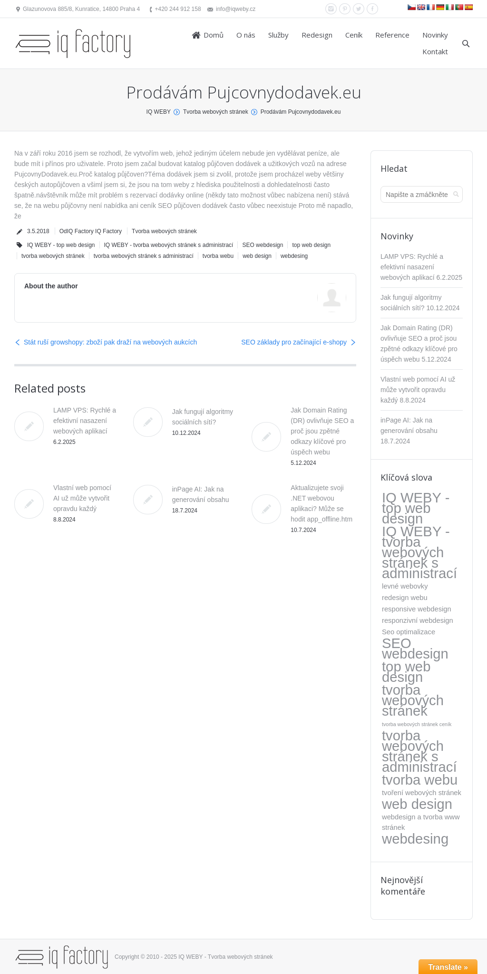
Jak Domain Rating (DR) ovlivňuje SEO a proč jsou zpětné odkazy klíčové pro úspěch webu (322, 431)
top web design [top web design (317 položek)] (406, 671)
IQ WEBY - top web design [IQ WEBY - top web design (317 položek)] (415, 508)
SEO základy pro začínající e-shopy (294, 342)
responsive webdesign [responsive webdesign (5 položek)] (416, 609)
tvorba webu (218, 256)
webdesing (294, 256)
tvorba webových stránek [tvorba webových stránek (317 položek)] (413, 700)
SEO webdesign (262, 245)
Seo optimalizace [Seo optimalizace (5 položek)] (408, 632)
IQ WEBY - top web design (61, 245)
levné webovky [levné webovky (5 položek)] (405, 586)
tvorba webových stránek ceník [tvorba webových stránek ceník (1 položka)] (416, 724)
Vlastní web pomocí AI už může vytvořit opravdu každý (82, 498)
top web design (311, 245)
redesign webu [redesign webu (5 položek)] (405, 597)
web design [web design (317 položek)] (417, 804)
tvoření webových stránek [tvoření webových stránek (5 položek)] (421, 793)
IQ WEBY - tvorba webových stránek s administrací (169, 245)
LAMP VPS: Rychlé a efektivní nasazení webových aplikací (84, 420)
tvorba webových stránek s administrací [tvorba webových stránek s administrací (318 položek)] (419, 751)
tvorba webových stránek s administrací (144, 256)
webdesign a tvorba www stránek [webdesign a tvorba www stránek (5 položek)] (421, 822)
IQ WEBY (158, 111)
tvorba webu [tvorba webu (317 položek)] (420, 780)
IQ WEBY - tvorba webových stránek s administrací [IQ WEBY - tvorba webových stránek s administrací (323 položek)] (419, 552)
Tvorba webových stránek (215, 111)
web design (257, 256)
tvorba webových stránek (53, 256)
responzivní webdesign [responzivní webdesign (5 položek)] (417, 620)
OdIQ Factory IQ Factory (90, 231)
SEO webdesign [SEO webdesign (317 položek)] (415, 648)
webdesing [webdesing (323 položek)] (415, 839)
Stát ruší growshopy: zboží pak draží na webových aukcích (110, 342)
